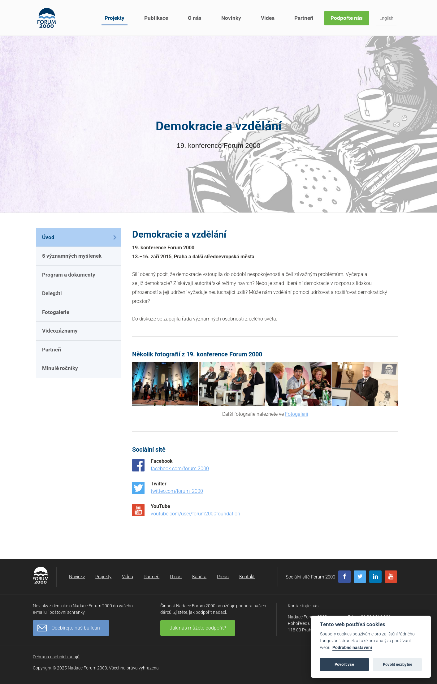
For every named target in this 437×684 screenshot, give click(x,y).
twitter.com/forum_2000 (177, 491)
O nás (194, 18)
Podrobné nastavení (352, 647)
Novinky (231, 18)
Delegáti (52, 293)
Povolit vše (344, 664)
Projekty (114, 18)
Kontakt (247, 576)
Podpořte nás (347, 18)
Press (223, 576)
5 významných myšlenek (72, 256)
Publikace (156, 18)
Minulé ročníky (60, 368)
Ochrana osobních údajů (56, 656)
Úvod (48, 237)
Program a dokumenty (68, 275)
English (386, 18)
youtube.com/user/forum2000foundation (195, 514)
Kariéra (199, 576)
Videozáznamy (60, 331)
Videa (268, 18)
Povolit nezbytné (397, 664)
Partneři (304, 18)
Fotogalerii (296, 414)
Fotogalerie (55, 312)
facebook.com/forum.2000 (180, 468)
